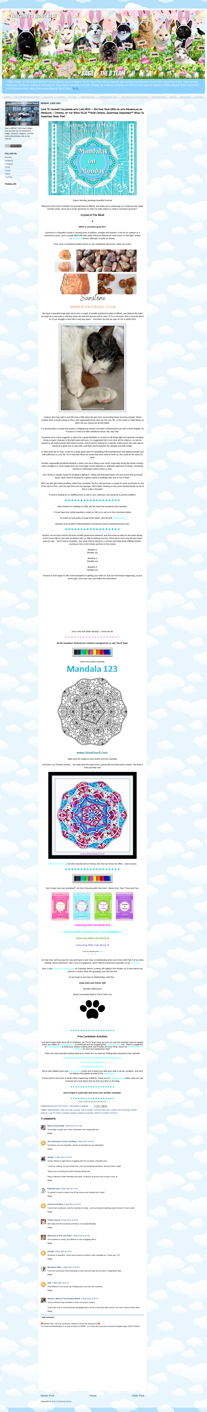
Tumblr (8, 170)
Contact (61, 97)
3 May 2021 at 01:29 (73, 1126)
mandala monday (69, 1113)
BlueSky (8, 157)
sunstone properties (85, 1113)
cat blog (76, 1110)
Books (173, 97)
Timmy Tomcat (53, 1220)
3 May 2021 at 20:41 (69, 1220)
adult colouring (66, 1110)
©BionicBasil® (53, 1110)
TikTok (7, 167)
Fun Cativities (158, 97)
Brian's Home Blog (55, 1126)
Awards (198, 97)
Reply (49, 1133)
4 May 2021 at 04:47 (89, 1299)
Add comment (48, 1317)
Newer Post (47, 1395)
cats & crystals (87, 1110)
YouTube (8, 177)
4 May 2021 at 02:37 (60, 1283)
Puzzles (73, 97)
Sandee (50, 1157)
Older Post (138, 1395)
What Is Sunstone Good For (106, 1113)
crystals (113, 1110)
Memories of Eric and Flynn (59, 1236)
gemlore (44, 1113)
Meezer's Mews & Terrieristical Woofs (63, 1299)
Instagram (9, 164)
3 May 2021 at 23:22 (63, 1251)
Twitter (7, 174)
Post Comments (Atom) (61, 1401)
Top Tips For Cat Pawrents (135, 97)
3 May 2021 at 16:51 (63, 1157)
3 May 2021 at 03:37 (85, 1141)
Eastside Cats (53, 1189)
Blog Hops (185, 97)
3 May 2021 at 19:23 (72, 1204)
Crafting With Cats (108, 97)
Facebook (9, 161)
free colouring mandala (127, 1110)
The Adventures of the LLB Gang (61, 1141)
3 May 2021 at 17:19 (69, 1189)
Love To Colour (55, 1113)
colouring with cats (101, 1110)
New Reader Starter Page (27, 97)
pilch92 (50, 1251)
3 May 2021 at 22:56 (81, 1236)
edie (49, 1283)
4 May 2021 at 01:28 (70, 1267)
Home (7, 97)
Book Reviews (88, 97)
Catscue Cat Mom (55, 1204)
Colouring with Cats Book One (92, 925)
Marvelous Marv (54, 1267)
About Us (48, 97)
